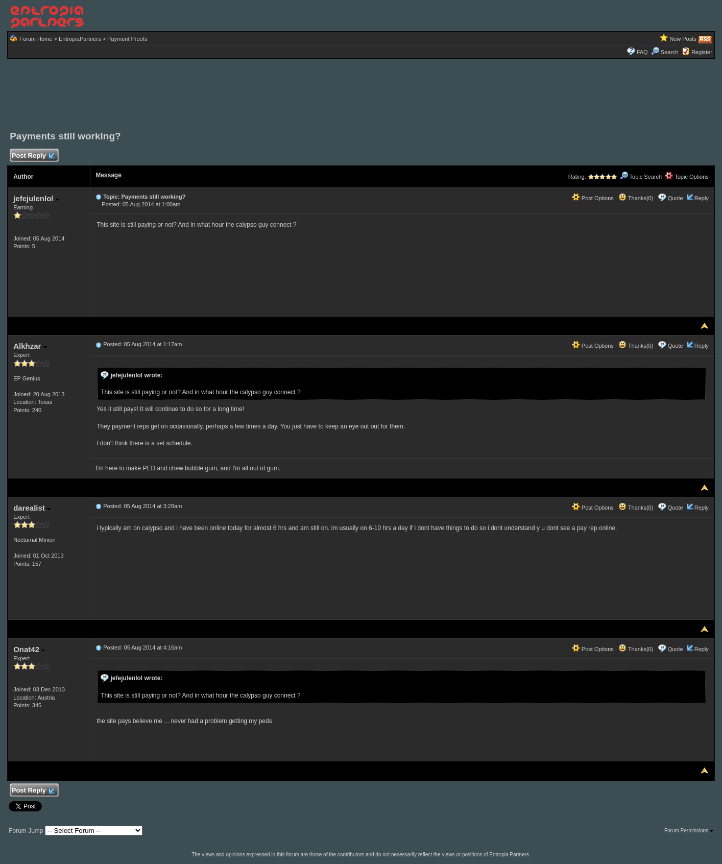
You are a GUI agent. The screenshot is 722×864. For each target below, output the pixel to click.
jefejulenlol (36, 198)
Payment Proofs (127, 39)
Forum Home (35, 39)
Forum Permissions (688, 830)
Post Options (593, 198)
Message (108, 175)
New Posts (682, 39)
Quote (675, 198)
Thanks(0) (635, 198)
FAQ (642, 52)
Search (665, 52)
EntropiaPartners (80, 39)
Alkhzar (29, 346)
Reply (701, 198)
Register (701, 52)
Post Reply (33, 156)
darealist (32, 507)
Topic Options (687, 177)
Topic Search (641, 177)
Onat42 (29, 649)
